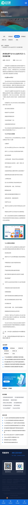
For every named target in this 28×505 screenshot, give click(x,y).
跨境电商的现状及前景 (8, 397)
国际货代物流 (14, 400)
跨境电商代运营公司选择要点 (10, 439)
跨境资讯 (7, 45)
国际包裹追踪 (6, 400)
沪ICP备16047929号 (14, 495)
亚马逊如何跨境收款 (7, 405)
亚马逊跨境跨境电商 (19, 397)
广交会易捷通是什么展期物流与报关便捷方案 (14, 357)
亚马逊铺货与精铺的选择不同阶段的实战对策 (14, 428)
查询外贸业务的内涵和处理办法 (11, 442)
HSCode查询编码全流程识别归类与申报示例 (14, 359)
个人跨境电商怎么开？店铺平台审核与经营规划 (14, 423)
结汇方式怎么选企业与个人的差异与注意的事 (14, 434)
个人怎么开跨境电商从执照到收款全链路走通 (14, 420)
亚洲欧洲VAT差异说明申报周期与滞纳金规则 (14, 364)
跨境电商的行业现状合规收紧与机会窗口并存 (14, 366)
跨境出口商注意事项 (7, 402)
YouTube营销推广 (7, 408)
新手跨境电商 (17, 405)
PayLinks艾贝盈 (16, 408)
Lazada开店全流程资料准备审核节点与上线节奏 (14, 425)
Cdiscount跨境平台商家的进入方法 (11, 437)
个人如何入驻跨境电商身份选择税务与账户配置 (14, 417)
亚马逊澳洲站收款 (18, 402)
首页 (2, 45)
